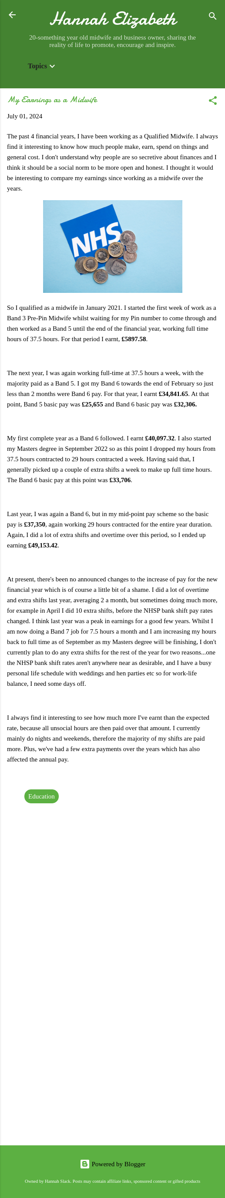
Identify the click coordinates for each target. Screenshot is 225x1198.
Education (41, 796)
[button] (213, 102)
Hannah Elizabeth (112, 18)
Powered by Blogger (112, 1164)
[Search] (213, 17)
